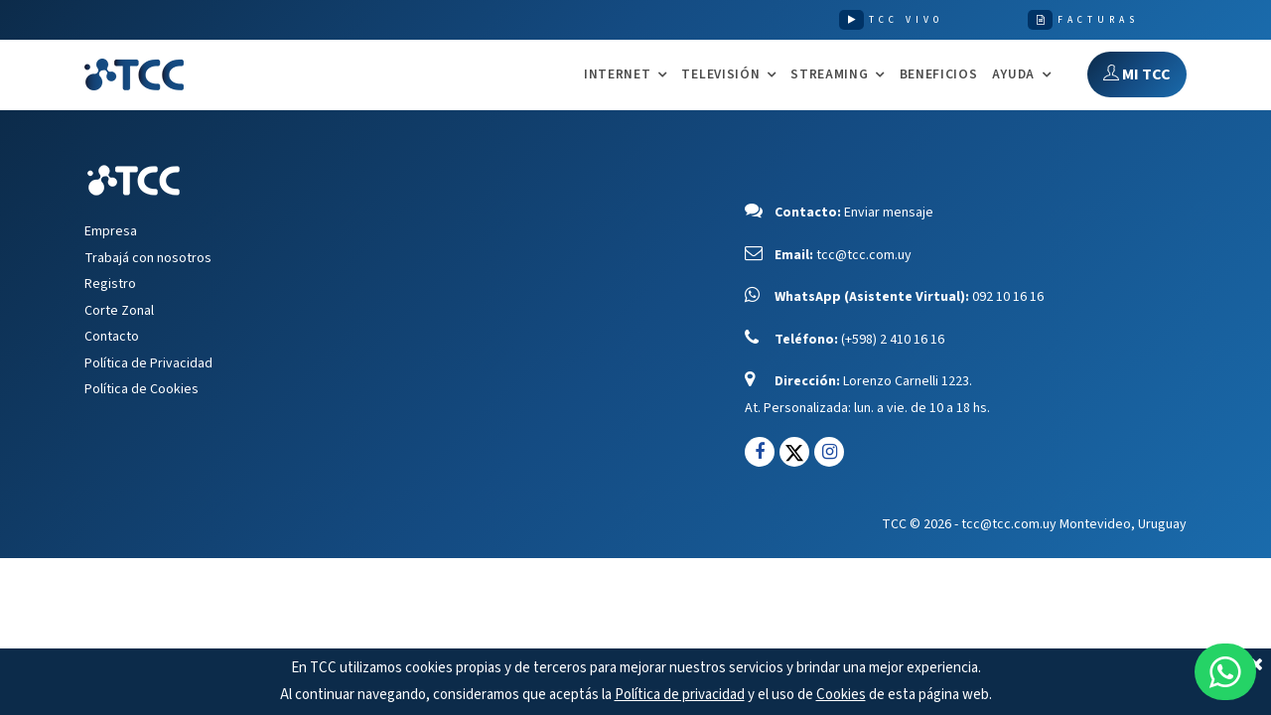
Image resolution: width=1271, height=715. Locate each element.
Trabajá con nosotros (148, 258)
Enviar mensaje (888, 212)
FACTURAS (1098, 20)
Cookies (841, 694)
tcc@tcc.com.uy (864, 255)
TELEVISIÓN (720, 75)
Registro (110, 284)
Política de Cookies (141, 389)
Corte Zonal (119, 311)
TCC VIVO (906, 20)
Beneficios (939, 74)
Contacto (111, 337)
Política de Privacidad (148, 363)
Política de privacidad (680, 694)
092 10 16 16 (1008, 297)
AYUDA (1013, 75)
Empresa (110, 231)
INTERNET (617, 75)
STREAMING (829, 75)
